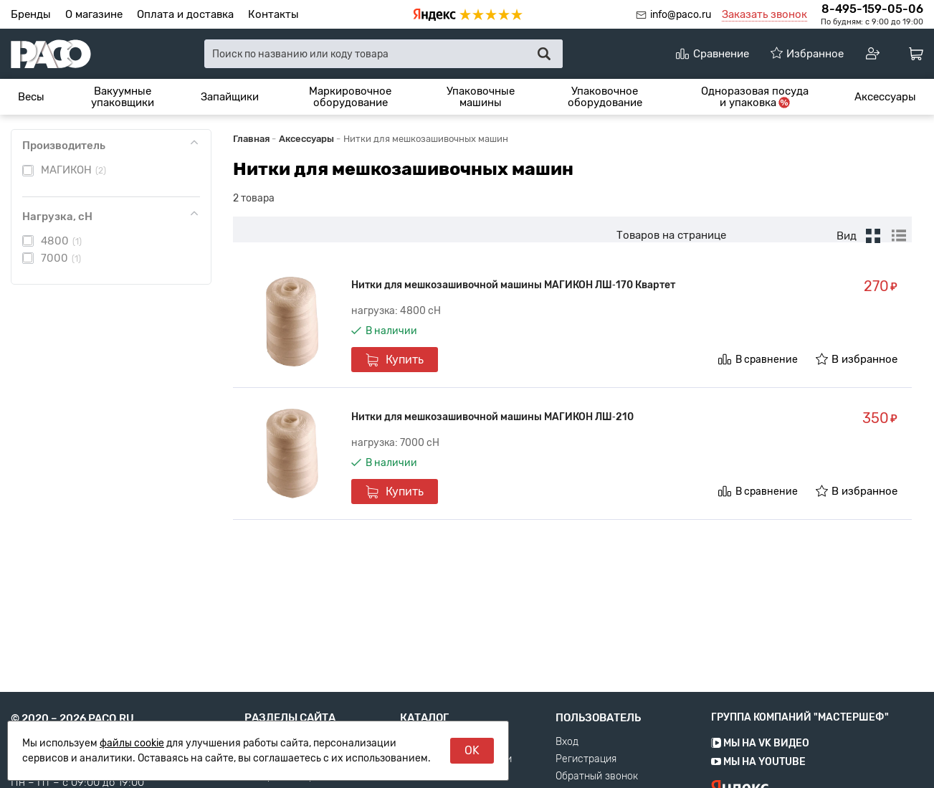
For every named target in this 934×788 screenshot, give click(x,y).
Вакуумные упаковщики (122, 97)
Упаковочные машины (481, 97)
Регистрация (586, 779)
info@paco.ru (680, 15)
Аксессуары (885, 96)
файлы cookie (132, 743)
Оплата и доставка (185, 14)
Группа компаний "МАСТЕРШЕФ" (800, 737)
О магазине (94, 14)
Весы (31, 96)
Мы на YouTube (758, 782)
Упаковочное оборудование (605, 97)
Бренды (31, 14)
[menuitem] (31, 97)
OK (472, 750)
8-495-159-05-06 (872, 9)
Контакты (273, 14)
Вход (567, 762)
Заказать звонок (764, 14)
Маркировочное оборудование (350, 97)
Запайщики (230, 96)
